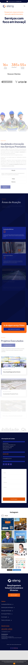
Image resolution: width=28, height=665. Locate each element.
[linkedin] (11, 464)
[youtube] (8, 464)
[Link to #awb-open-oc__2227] (24, 6)
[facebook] (4, 464)
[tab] (13, 170)
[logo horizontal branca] (14, 579)
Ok (14, 663)
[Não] (26, 662)
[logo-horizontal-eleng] (8, 5)
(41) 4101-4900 (5, 453)
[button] (2, 81)
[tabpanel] (13, 174)
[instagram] (6, 464)
